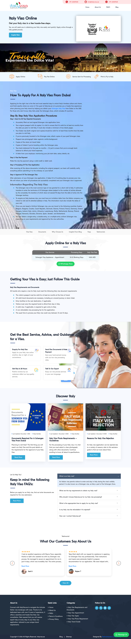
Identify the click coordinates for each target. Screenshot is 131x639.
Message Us (121, 635)
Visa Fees (29, 232)
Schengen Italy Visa (58, 108)
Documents (42, 232)
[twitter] (101, 608)
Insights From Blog (75, 232)
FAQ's (50, 613)
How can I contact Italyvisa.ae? (70, 516)
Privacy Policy (53, 619)
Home (87, 7)
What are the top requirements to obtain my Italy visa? (78, 491)
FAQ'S (108, 7)
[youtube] (105, 608)
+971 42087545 (73, 2)
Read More (18, 457)
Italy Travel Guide (73, 622)
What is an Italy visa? (66, 476)
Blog (117, 7)
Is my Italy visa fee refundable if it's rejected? (74, 510)
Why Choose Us (57, 232)
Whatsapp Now (66, 264)
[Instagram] (109, 608)
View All (65, 583)
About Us (98, 7)
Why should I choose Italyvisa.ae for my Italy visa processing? (80, 497)
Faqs (89, 232)
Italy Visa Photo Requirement (77, 619)
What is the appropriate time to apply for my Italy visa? (78, 503)
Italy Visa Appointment (75, 613)
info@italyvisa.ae (93, 2)
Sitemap (69, 637)
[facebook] (96, 608)
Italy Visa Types (73, 616)
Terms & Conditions (55, 616)
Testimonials (101, 232)
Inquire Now (15, 35)
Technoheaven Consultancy (111, 637)
